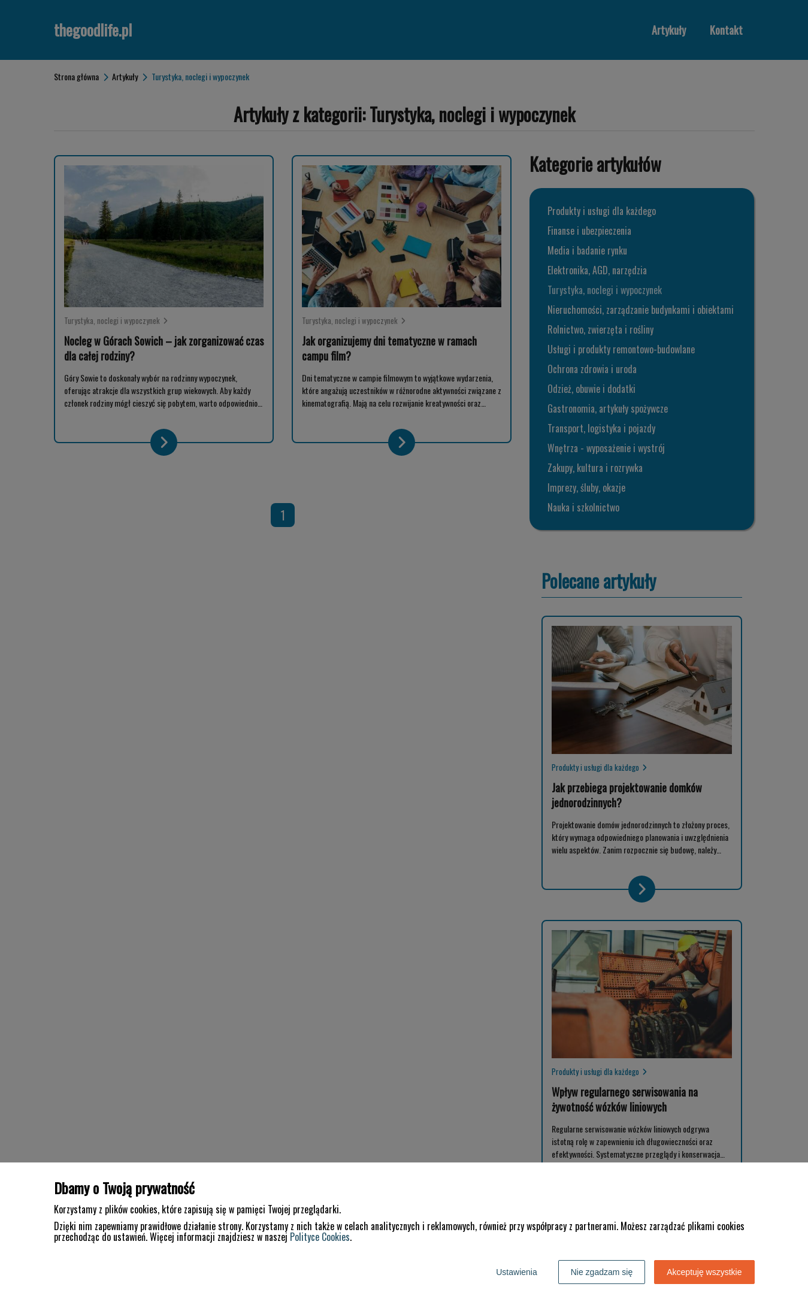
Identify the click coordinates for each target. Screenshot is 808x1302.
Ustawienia (516, 1272)
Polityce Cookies (320, 1237)
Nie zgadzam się (602, 1272)
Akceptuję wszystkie (704, 1272)
